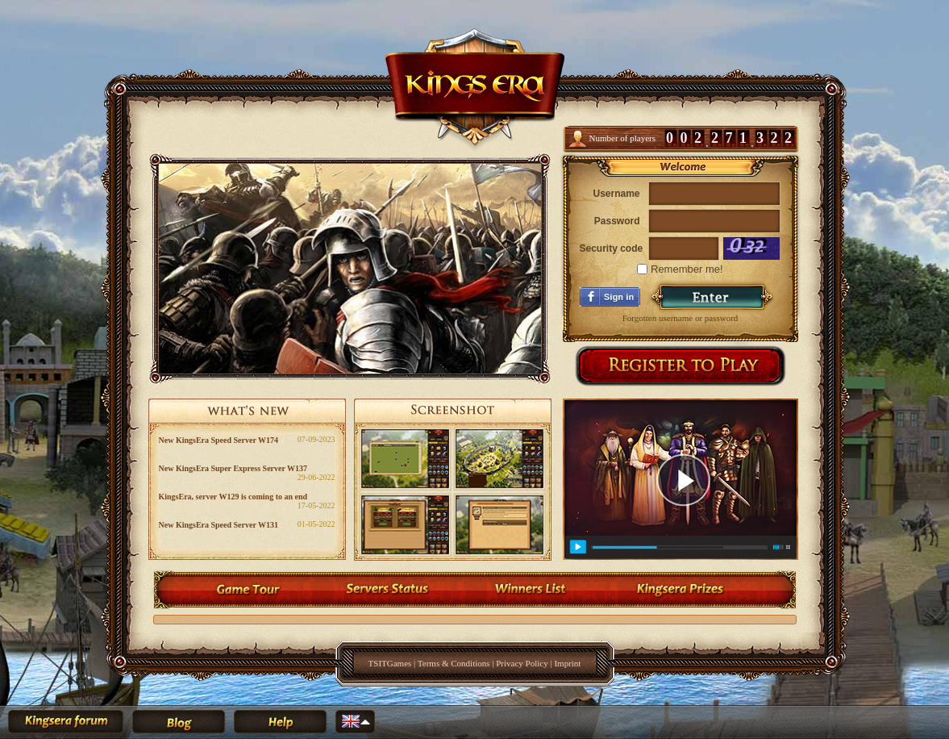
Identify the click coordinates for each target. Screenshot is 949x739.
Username (616, 193)
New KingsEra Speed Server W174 (219, 440)
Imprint (567, 663)
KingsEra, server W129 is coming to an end (233, 496)
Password (617, 221)
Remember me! (679, 269)
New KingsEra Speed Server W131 (219, 524)
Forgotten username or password (680, 318)
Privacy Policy (521, 663)
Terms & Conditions (454, 663)
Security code (610, 248)
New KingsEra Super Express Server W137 (233, 468)
